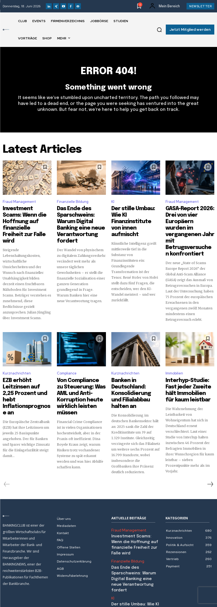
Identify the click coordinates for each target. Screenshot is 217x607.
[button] (159, 29)
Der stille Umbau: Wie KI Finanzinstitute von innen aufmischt (133, 216)
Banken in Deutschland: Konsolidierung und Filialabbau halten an (133, 367)
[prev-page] (7, 459)
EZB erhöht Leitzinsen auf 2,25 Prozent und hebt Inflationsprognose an (27, 369)
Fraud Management (19, 204)
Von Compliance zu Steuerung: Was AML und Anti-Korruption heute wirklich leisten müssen (81, 369)
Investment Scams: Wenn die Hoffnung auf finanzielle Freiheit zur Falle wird (135, 514)
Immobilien (174, 355)
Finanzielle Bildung (72, 204)
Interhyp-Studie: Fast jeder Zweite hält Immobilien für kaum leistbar (186, 369)
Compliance (67, 355)
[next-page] (210, 459)
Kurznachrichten (17, 355)
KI (112, 204)
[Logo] (6, 29)
